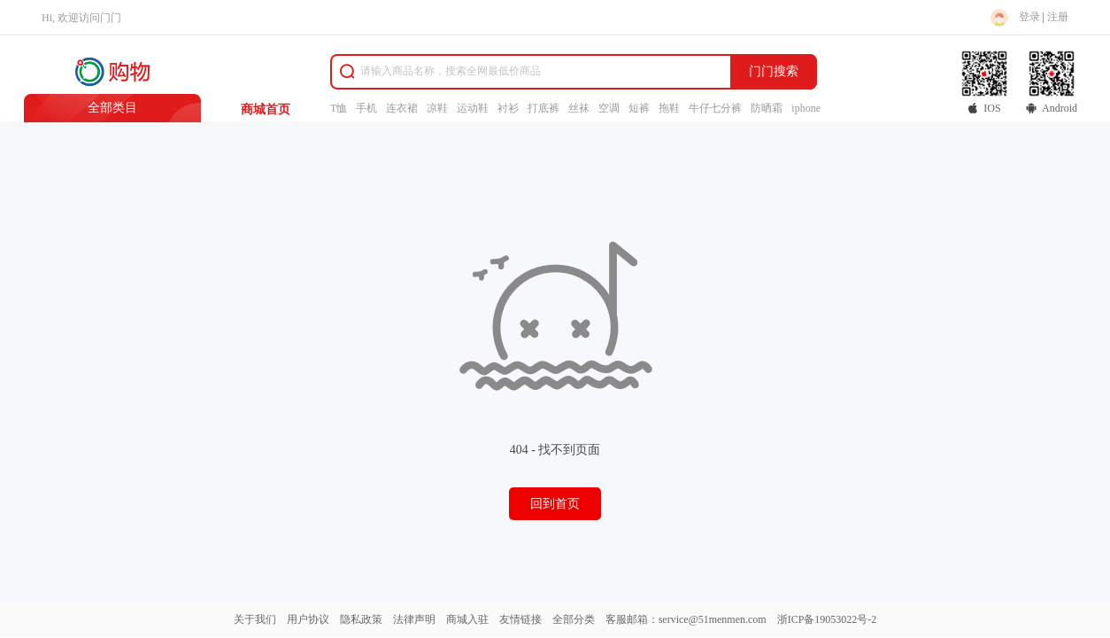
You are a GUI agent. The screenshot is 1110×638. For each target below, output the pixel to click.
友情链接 (520, 619)
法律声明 (414, 619)
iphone (806, 108)
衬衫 (508, 108)
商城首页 (265, 109)
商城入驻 (467, 619)
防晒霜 (766, 108)
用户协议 (308, 619)
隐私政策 (361, 619)
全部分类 (573, 619)
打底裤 (543, 108)
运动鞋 (473, 108)
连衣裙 (402, 108)
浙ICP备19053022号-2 (827, 619)
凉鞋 (437, 108)
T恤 (338, 108)
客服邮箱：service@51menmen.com (686, 619)
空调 (609, 108)
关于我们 (255, 619)
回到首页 (555, 503)
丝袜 (579, 108)
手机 (366, 108)
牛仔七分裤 (715, 108)
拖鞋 (669, 108)
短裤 (639, 108)
